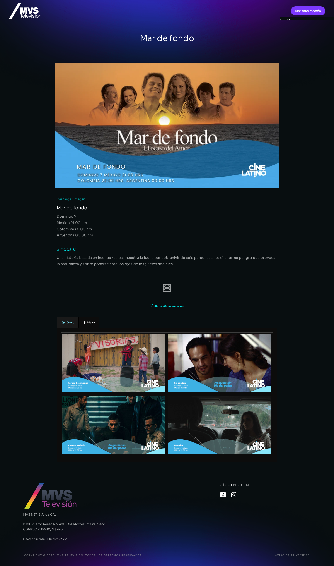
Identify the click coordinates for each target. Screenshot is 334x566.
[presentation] (68, 322)
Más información (308, 11)
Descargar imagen (71, 199)
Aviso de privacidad (292, 555)
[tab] (68, 322)
